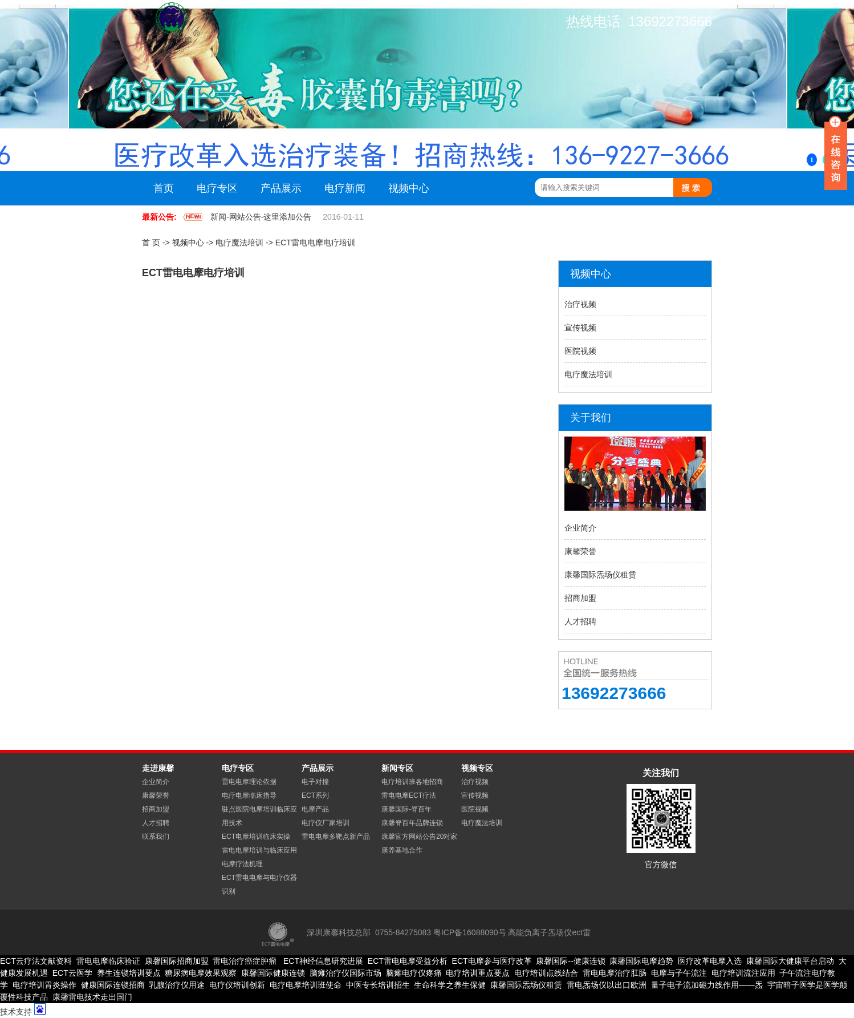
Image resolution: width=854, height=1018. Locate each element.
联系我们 (155, 837)
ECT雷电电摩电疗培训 (315, 242)
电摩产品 (315, 809)
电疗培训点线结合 (546, 972)
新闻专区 (397, 768)
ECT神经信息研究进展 (322, 961)
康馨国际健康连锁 (273, 972)
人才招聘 (580, 621)
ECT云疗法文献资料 (36, 961)
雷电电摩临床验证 (108, 961)
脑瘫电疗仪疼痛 (414, 972)
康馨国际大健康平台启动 (790, 961)
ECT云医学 (72, 972)
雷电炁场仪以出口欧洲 (606, 984)
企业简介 (580, 527)
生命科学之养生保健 (450, 984)
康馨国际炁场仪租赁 (600, 574)
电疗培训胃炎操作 (44, 984)
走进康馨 (158, 768)
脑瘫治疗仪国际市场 (345, 972)
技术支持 (16, 1011)
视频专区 (477, 768)
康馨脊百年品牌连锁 (412, 823)
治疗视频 (580, 304)
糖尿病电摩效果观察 (201, 972)
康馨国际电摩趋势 (641, 961)
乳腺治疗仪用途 (177, 984)
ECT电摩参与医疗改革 (492, 961)
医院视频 (580, 351)
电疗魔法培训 (239, 242)
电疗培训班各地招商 (412, 782)
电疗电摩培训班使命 (305, 984)
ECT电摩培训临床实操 (256, 837)
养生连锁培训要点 (129, 972)
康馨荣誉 (580, 551)
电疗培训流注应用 (743, 972)
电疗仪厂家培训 (325, 823)
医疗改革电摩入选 (710, 961)
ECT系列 (315, 795)
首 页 (151, 242)
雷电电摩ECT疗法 (408, 795)
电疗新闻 (344, 188)
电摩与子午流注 (679, 972)
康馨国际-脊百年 (406, 809)
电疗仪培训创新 (237, 984)
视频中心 (408, 188)
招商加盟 (580, 598)
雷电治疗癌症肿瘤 (244, 961)
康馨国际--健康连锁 (570, 961)
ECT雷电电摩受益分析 (408, 961)
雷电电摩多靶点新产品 (336, 837)
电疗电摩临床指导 (249, 795)
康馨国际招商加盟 (177, 961)
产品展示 (281, 188)
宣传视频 (580, 327)
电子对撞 (315, 782)
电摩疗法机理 (242, 864)
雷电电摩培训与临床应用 (259, 850)
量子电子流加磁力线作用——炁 (707, 984)
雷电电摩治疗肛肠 (614, 972)
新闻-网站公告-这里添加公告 (260, 216)
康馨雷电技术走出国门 (92, 996)
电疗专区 (217, 188)
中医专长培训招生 (378, 984)
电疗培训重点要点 (478, 972)
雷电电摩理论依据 (249, 782)
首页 (163, 188)
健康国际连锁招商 (113, 984)
